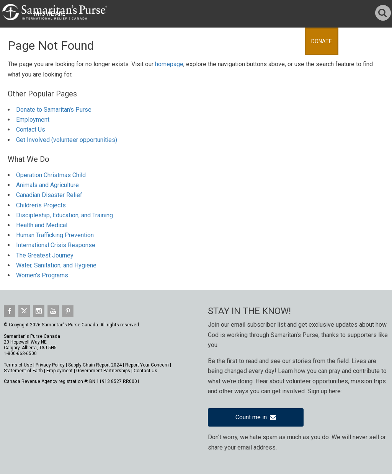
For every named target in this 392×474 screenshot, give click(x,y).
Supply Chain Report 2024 (95, 365)
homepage (169, 64)
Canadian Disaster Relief (49, 195)
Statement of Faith (23, 370)
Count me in (255, 417)
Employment (32, 119)
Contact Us (30, 129)
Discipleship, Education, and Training (64, 215)
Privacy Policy (50, 365)
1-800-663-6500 (20, 353)
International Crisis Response (55, 245)
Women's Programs (42, 275)
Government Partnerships (103, 370)
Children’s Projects (41, 205)
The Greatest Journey (45, 255)
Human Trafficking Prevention (55, 235)
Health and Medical (41, 225)
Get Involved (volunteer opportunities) (66, 139)
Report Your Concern (147, 365)
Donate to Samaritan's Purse (53, 109)
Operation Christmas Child (51, 175)
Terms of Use (18, 365)
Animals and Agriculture (47, 185)
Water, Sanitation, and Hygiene (56, 265)
